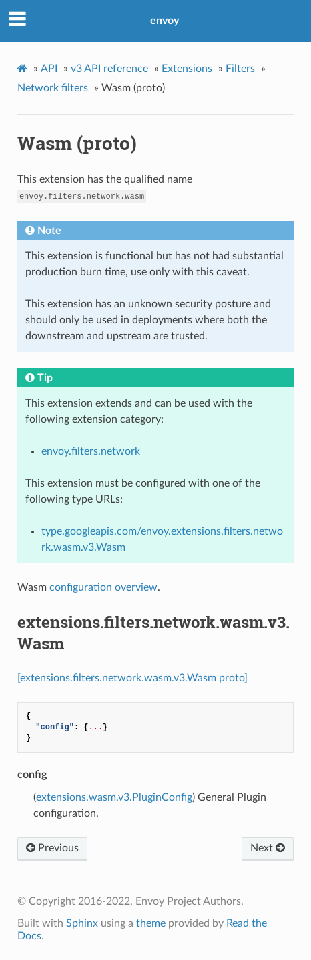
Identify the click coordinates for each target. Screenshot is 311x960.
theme (151, 923)
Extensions (187, 68)
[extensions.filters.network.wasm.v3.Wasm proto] (132, 678)
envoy (164, 20)
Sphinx (82, 923)
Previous (52, 848)
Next (267, 848)
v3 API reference (109, 68)
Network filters (52, 88)
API (49, 68)
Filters (240, 68)
